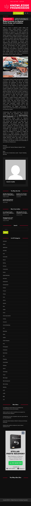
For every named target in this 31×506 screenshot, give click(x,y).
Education (5, 278)
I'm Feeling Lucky (18, 13)
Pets (4, 343)
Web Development (6, 380)
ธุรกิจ (4, 390)
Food (4, 297)
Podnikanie (5, 349)
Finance (4, 290)
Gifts (4, 306)
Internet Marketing (6, 325)
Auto (4, 253)
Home (4, 312)
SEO (4, 356)
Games (4, 300)
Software (4, 365)
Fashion (4, 287)
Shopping (5, 359)
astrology (5, 250)
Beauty (4, 259)
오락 (4, 399)
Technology (5, 371)
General (4, 303)
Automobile (5, 256)
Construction (5, 269)
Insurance (5, 321)
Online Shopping (6, 340)
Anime (4, 244)
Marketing (5, 331)
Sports (4, 368)
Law (4, 328)
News (4, 334)
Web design (5, 377)
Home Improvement (7, 315)
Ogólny (4, 337)
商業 (4, 396)
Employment (5, 281)
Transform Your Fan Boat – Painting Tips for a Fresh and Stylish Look (21, 195)
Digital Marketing (6, 275)
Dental (4, 272)
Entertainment (5, 284)
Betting (4, 262)
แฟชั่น (4, 393)
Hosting (4, 318)
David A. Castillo (10, 181)
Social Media (5, 362)
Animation (5, 241)
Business (4, 266)
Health (4, 309)
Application (5, 247)
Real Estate (5, 352)
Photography (5, 346)
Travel (4, 374)
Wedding (4, 387)
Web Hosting (5, 384)
